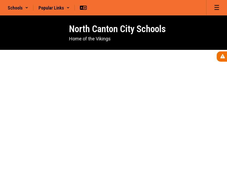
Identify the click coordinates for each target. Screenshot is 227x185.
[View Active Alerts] (222, 56)
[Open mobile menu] (216, 7)
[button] (18, 7)
